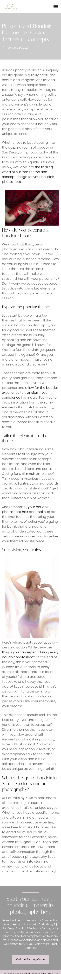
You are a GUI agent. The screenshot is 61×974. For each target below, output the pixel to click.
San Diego (42, 842)
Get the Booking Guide (30, 959)
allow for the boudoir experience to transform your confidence (30, 392)
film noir (28, 473)
